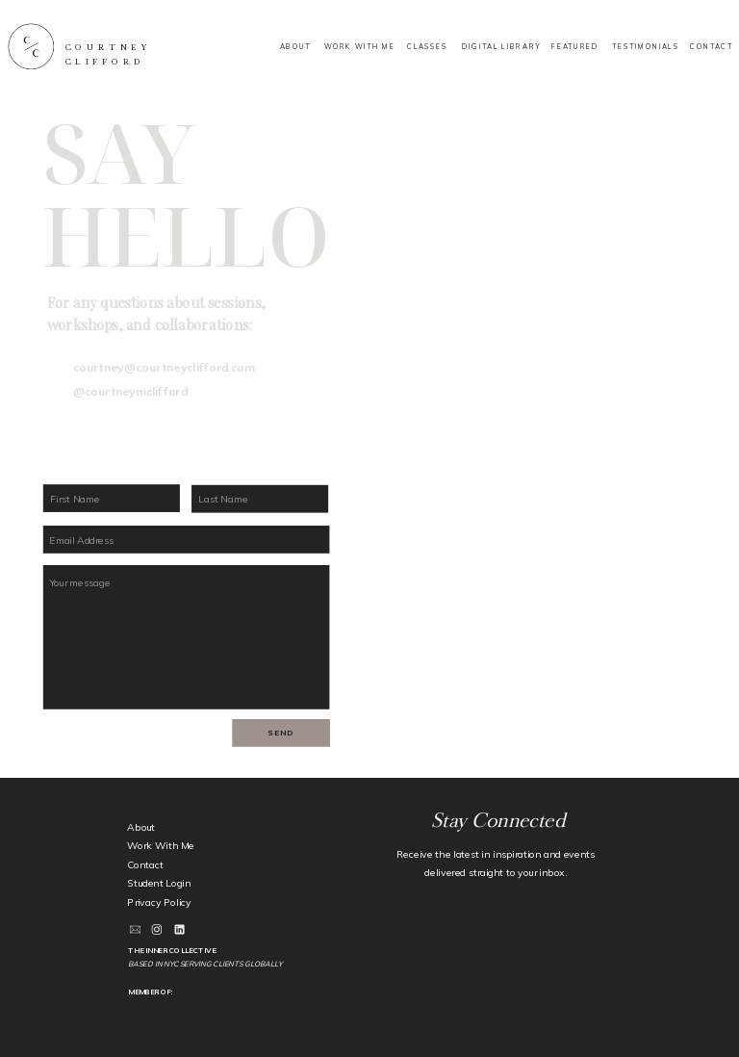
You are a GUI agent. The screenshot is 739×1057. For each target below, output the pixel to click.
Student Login (159, 883)
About (141, 827)
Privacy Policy (159, 902)
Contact (145, 865)
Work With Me (160, 845)
